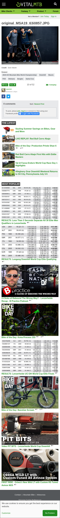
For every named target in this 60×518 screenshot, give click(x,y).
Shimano (11, 79)
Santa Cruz (30, 79)
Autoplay (52, 85)
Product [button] (40, 11)
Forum (55, 11)
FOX (4, 79)
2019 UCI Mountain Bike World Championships (20, 75)
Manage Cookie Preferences (30, 500)
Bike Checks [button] (7, 11)
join (18, 111)
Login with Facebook (30, 114)
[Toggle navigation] (4, 4)
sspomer (9, 89)
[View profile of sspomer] (3, 90)
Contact (18, 495)
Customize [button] (6, 513)
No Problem (50, 513)
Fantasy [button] (25, 11)
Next (11, 85)
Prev (5, 85)
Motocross (41, 495)
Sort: (32, 104)
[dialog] (30, 509)
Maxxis (50, 75)
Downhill (42, 75)
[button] (30, 45)
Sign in (53, 16)
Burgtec (20, 79)
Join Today (44, 16)
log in (23, 111)
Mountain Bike (29, 495)
